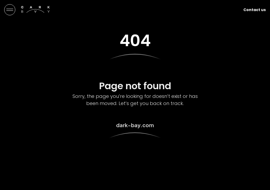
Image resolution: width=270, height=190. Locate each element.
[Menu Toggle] (9, 10)
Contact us (254, 9)
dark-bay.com (135, 125)
